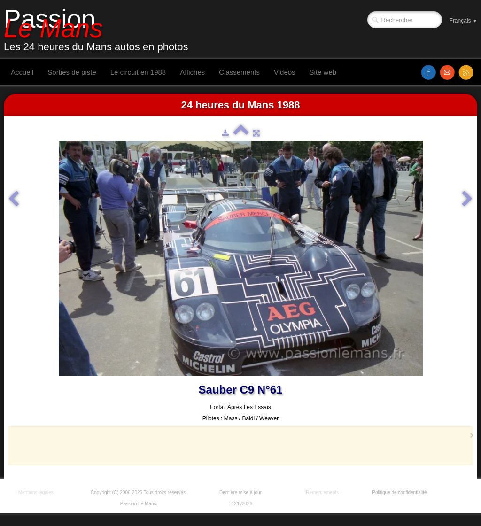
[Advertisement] (238, 446)
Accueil (22, 72)
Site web (323, 72)
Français (463, 20)
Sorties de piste (71, 72)
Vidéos (284, 72)
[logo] (99, 30)
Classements (239, 72)
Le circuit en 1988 (138, 72)
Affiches (192, 72)
